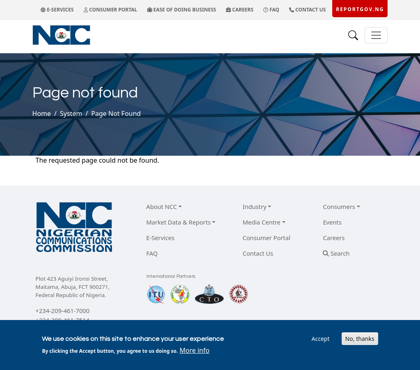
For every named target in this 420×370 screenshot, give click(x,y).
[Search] (353, 35)
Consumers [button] (339, 206)
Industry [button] (254, 206)
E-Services (160, 238)
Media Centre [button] (261, 222)
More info (195, 350)
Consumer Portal (266, 238)
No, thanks (359, 339)
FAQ (152, 253)
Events (332, 222)
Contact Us (257, 253)
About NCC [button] (161, 206)
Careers (334, 238)
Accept (321, 339)
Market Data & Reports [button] (178, 222)
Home (41, 113)
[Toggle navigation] (376, 35)
